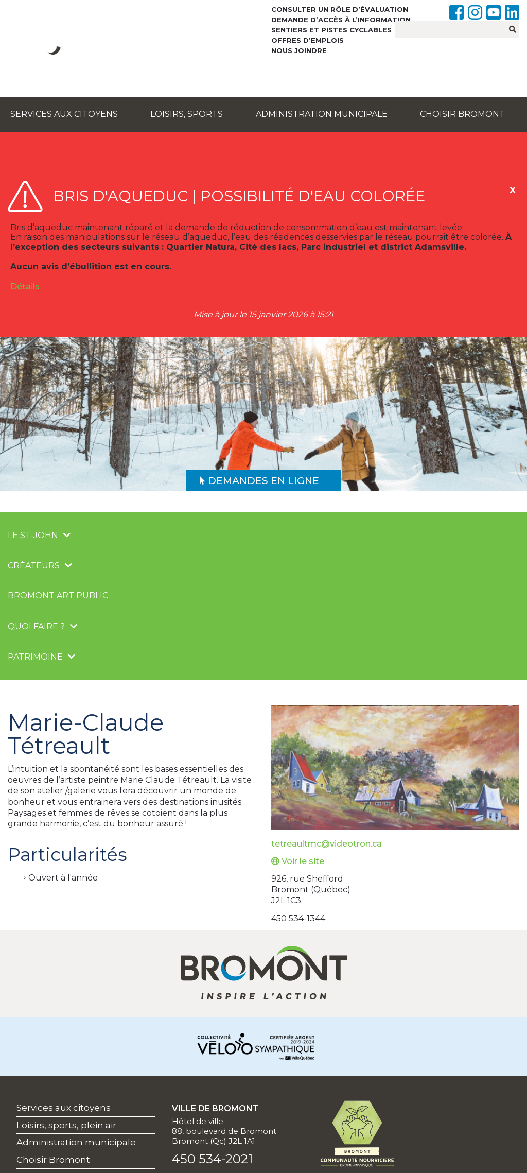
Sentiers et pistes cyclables (331, 30)
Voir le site (297, 861)
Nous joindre (299, 50)
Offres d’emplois (307, 40)
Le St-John (33, 535)
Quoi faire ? (36, 626)
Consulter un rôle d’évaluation (339, 9)
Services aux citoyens (64, 114)
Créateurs (34, 566)
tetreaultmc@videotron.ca (326, 844)
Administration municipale (322, 114)
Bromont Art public (58, 595)
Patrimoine (35, 657)
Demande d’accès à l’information (341, 19)
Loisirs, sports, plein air (66, 1125)
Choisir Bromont (462, 114)
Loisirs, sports (186, 114)
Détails (25, 286)
